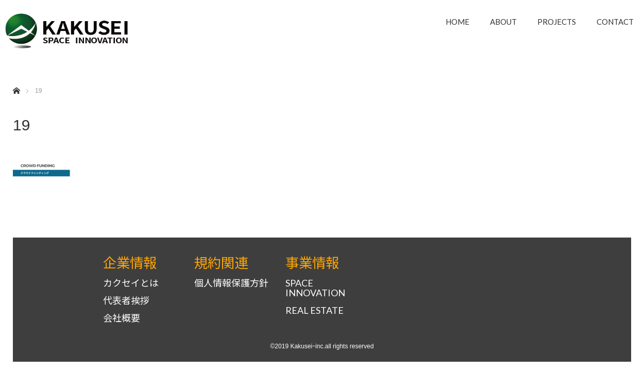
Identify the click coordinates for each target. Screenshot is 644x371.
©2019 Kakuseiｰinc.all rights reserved (322, 346)
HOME (457, 21)
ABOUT (503, 21)
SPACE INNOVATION (315, 288)
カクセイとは (131, 283)
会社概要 (121, 318)
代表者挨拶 (126, 301)
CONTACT (615, 21)
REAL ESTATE (314, 310)
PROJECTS (556, 21)
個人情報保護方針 (231, 283)
